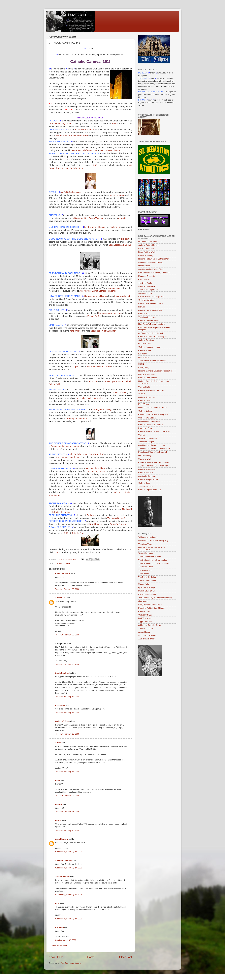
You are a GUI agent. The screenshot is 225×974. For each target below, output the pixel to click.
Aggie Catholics (145, 622)
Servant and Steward (147, 580)
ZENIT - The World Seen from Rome (154, 466)
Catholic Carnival (63, 563)
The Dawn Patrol (145, 567)
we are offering (116, 195)
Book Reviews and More (99, 366)
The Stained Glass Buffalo (149, 557)
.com (71, 192)
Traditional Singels (146, 442)
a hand (121, 218)
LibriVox (141, 307)
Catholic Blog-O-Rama (148, 479)
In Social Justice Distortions (90, 398)
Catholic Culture (145, 411)
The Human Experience (67, 457)
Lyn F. (58, 780)
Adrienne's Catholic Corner (149, 625)
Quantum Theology (146, 587)
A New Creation (95, 524)
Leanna (58, 804)
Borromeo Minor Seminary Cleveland (154, 273)
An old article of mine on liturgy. (151, 445)
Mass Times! (143, 404)
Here (85, 135)
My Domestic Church (147, 594)
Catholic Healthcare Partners (150, 425)
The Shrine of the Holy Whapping (152, 560)
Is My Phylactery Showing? (150, 605)
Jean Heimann (61, 839)
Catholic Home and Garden (150, 310)
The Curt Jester (145, 570)
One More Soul (144, 343)
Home (90, 957)
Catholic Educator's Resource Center (154, 431)
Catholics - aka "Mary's (85, 454)
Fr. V (57, 903)
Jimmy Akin (143, 601)
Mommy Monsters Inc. (77, 418)
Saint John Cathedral (147, 476)
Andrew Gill (60, 598)
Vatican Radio (144, 387)
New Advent (143, 357)
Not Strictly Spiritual (96, 468)
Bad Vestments (144, 618)
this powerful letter (123, 296)
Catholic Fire (77, 533)
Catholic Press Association (149, 347)
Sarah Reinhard (62, 673)
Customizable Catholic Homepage (153, 414)
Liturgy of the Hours (146, 374)
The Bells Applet (145, 283)
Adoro (58, 743)
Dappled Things (145, 455)
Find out (93, 381)
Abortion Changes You (148, 290)
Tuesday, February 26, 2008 (67, 589)
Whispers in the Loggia (148, 537)
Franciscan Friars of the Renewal (152, 452)
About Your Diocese (146, 286)
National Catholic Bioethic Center (152, 407)
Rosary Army (143, 367)
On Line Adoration (146, 300)
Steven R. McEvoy (63, 860)
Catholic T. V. (144, 314)
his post (75, 366)
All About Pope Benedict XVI (150, 333)
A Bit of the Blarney (146, 639)
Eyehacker (92, 515)
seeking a (115, 227)
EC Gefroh (60, 705)
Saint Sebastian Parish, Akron (151, 269)
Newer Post (56, 957)
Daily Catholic (144, 266)
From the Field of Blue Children (151, 608)
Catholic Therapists (146, 397)
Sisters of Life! (144, 459)
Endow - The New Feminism (150, 303)
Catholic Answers (145, 473)
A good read (114, 288)
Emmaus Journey (145, 255)
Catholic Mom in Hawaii (95, 296)
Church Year (143, 279)
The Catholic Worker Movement (152, 361)
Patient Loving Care (146, 591)
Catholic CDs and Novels (149, 321)
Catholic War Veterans (148, 418)
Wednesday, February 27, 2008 (68, 852)
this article (65, 512)
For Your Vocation (146, 248)
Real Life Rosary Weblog (61, 123)
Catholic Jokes (144, 350)
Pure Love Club (145, 428)
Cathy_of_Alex (62, 721)
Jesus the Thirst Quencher (103, 331)
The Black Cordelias (147, 577)
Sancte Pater (144, 584)
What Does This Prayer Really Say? (153, 540)
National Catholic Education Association (155, 371)
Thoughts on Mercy (102, 409)
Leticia (58, 820)
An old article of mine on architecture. (154, 449)
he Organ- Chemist (95, 227)
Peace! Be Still (94, 316)
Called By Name (145, 615)
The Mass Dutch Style (117, 518)
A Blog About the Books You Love (88, 218)
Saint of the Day (145, 293)
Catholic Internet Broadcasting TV (152, 337)
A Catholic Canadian (84, 129)
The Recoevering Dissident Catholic (153, 563)
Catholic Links (144, 401)
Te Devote (118, 524)
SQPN (141, 364)
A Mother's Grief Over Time (84, 150)
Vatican (141, 435)
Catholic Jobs (144, 483)
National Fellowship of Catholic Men (153, 259)
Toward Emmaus (145, 553)
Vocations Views (145, 544)
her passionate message (110, 313)
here (114, 123)
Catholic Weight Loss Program (151, 390)
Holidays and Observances (149, 421)
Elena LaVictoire (62, 574)
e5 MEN (141, 394)
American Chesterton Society (150, 262)
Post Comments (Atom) (71, 963)
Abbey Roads (144, 632)
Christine (59, 927)
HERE (94, 165)
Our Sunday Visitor (96, 471)
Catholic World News (147, 469)
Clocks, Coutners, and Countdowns (153, 462)
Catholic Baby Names (147, 378)
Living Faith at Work (146, 252)
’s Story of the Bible (69, 135)
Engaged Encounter (146, 276)
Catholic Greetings (146, 340)
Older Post (125, 957)
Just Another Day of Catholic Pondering (98, 291)
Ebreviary (142, 354)
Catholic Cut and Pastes (148, 245)
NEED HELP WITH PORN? (150, 242)
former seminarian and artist (65, 446)
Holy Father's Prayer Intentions (151, 324)
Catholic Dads (144, 611)
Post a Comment (59, 946)
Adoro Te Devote (145, 628)
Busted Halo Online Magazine (151, 296)
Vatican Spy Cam (145, 486)
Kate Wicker (75, 331)
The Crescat (143, 574)
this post (125, 239)
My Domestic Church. (110, 150)
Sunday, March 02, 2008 (65, 940)
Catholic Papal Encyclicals (149, 490)
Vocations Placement (147, 317)
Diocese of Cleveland (147, 438)
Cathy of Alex (120, 392)
